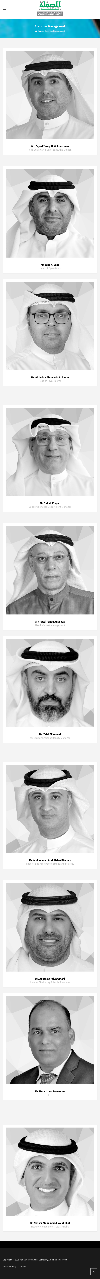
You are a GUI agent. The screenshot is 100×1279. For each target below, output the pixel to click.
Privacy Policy (9, 1266)
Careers (22, 1266)
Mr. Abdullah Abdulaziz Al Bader (50, 377)
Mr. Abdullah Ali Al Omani (50, 978)
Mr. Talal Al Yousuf (50, 734)
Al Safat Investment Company (33, 1260)
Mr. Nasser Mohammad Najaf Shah (50, 1223)
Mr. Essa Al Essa (50, 264)
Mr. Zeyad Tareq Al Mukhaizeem (50, 146)
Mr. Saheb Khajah (50, 503)
